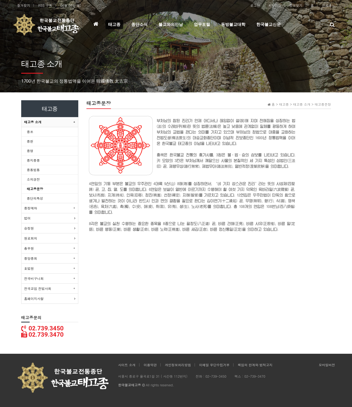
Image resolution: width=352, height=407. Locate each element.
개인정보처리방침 (178, 364)
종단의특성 (35, 198)
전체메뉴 (328, 5)
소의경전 (33, 179)
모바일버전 (327, 364)
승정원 (29, 228)
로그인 (255, 5)
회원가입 (274, 5)
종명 (30, 150)
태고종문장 (35, 188)
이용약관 (150, 364)
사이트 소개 (127, 364)
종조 (30, 131)
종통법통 (33, 169)
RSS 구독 (45, 5)
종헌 (30, 141)
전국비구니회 (34, 278)
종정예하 (30, 208)
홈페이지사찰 (34, 298)
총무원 (29, 248)
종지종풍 (33, 160)
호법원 (29, 268)
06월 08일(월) (70, 5)
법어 (27, 218)
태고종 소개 (33, 122)
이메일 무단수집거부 (214, 364)
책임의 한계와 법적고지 (255, 364)
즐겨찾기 (23, 5)
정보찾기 (296, 5)
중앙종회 (30, 258)
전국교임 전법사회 (37, 288)
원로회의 (30, 238)
